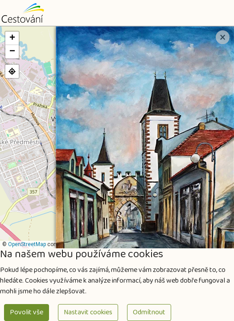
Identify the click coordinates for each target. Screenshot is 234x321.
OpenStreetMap (27, 244)
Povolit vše (26, 312)
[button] (12, 38)
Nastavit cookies (88, 312)
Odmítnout (149, 312)
